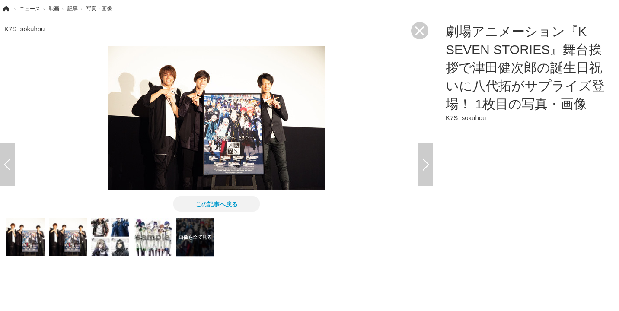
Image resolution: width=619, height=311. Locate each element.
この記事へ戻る (216, 204)
